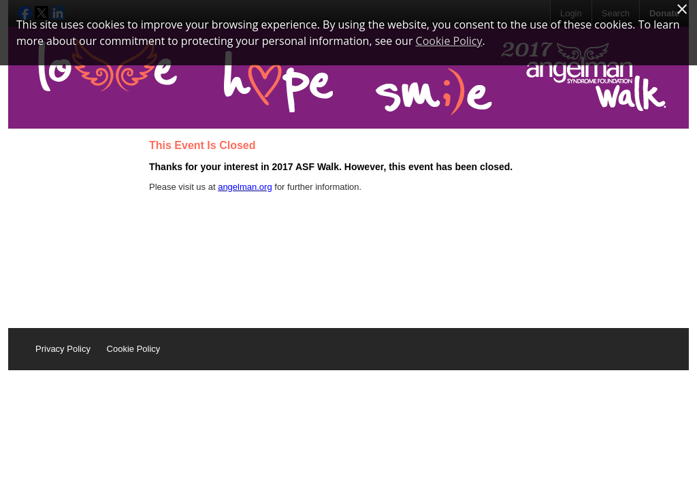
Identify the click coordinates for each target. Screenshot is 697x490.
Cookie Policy (134, 349)
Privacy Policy (63, 349)
